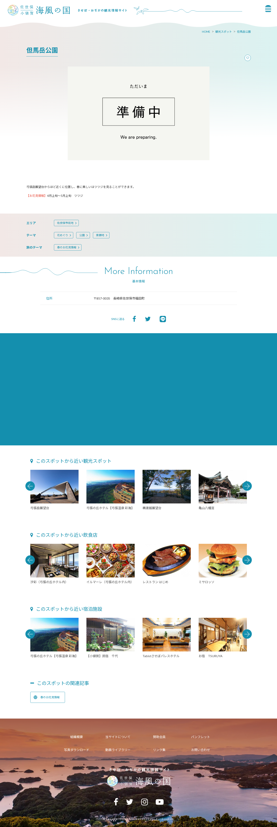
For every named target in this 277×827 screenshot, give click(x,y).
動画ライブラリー (118, 750)
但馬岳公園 (244, 31)
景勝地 (100, 235)
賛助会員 (159, 737)
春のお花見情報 (66, 247)
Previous (30, 486)
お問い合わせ (200, 750)
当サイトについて (118, 737)
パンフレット (200, 737)
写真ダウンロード (76, 750)
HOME (206, 31)
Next (247, 486)
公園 (82, 235)
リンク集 (159, 750)
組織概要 (76, 737)
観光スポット (223, 31)
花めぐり (62, 235)
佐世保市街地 (65, 223)
